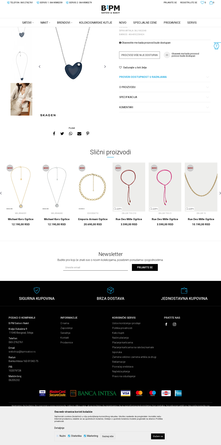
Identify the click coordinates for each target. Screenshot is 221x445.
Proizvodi (33, 29)
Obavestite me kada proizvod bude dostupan (145, 69)
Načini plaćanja (120, 364)
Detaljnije (59, 428)
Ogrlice (51, 29)
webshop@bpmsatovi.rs (22, 378)
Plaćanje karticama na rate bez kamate (133, 374)
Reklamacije (118, 388)
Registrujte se (188, 2)
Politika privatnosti (122, 355)
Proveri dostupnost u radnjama (164, 104)
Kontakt (64, 364)
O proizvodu (164, 114)
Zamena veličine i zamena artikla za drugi (134, 384)
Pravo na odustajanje (123, 403)
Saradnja (65, 360)
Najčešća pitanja (121, 398)
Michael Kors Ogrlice (20, 246)
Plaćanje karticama (122, 369)
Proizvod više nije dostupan (139, 82)
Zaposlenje (66, 355)
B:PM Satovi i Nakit (17, 29)
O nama (64, 350)
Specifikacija (164, 124)
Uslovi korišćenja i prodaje (126, 350)
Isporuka (117, 379)
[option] (21, 60)
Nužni (63, 436)
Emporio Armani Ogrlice (93, 246)
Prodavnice (66, 369)
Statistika (76, 436)
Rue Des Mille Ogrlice (129, 246)
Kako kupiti (118, 360)
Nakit (42, 29)
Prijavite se (145, 294)
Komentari (164, 134)
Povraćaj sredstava (122, 393)
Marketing (92, 436)
